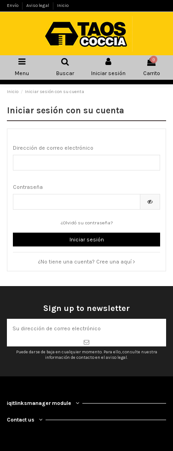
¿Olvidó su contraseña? (87, 223)
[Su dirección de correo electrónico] (86, 328)
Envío (13, 5)
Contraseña (28, 187)
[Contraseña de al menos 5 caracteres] (76, 202)
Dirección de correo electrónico (53, 148)
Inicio (63, 5)
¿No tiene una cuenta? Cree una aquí (86, 261)
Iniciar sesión (86, 239)
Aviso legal (38, 5)
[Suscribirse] (86, 342)
